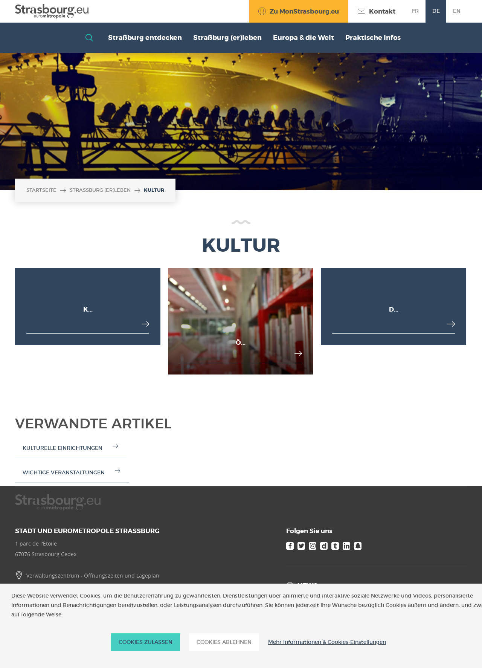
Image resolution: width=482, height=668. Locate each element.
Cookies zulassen (145, 642)
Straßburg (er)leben (100, 190)
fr (415, 11)
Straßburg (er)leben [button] (227, 37)
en (457, 11)
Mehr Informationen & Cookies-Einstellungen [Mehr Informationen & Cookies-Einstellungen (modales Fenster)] (327, 642)
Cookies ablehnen (224, 642)
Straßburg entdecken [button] (145, 37)
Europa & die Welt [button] (303, 37)
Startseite (41, 190)
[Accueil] (51, 11)
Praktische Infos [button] (373, 37)
